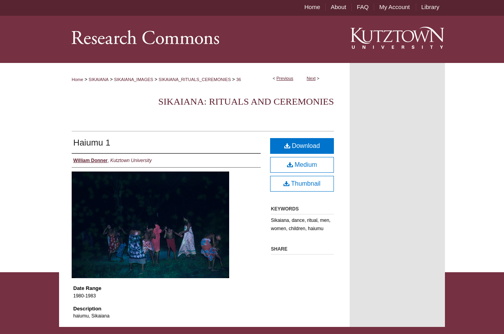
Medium (302, 164)
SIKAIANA (99, 79)
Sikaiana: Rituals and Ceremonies (246, 101)
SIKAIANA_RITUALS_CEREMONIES (195, 79)
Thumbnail (302, 183)
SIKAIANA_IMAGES (134, 79)
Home (77, 79)
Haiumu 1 (91, 143)
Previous (284, 78)
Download (302, 145)
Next (311, 78)
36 (238, 79)
